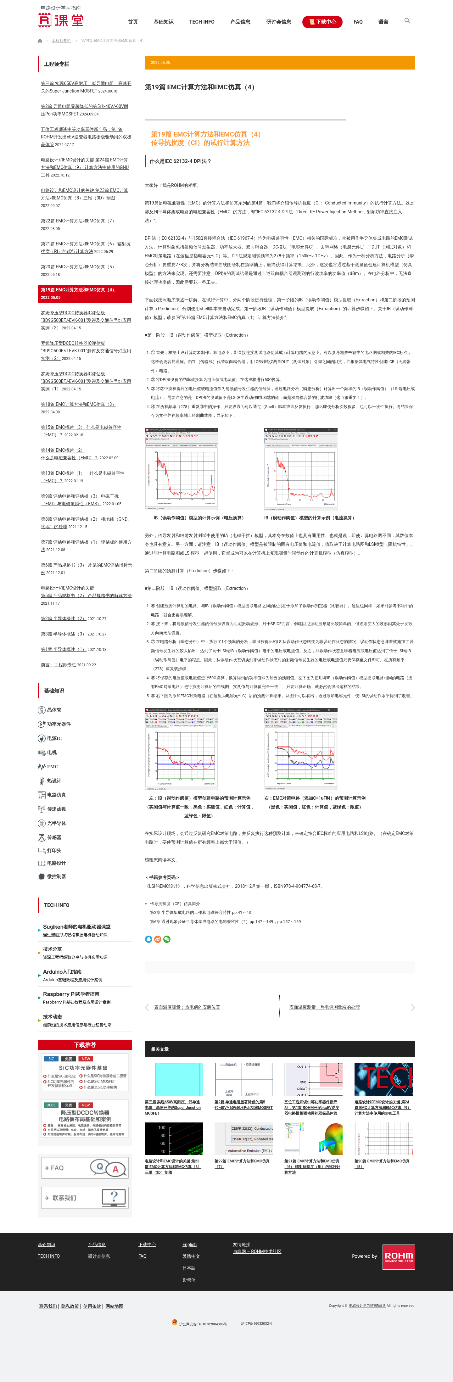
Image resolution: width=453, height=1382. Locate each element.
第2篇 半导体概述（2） (64, 618)
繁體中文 (191, 1256)
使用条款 (92, 1306)
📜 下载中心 (322, 22)
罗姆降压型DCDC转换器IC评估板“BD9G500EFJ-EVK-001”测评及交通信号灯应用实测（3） (86, 320)
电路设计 (52, 863)
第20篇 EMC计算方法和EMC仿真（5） (382, 1164)
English (189, 1244)
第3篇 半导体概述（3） (64, 633)
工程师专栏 (56, 64)
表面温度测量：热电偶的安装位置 (187, 1007)
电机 (47, 753)
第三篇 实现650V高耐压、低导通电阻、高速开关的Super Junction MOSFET (173, 1108)
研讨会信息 (278, 22)
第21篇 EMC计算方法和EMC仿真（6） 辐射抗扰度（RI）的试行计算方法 (312, 1167)
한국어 (189, 1279)
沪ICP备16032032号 (256, 1324)
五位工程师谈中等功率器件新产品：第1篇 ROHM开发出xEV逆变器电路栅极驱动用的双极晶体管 (311, 1108)
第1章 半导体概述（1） (64, 649)
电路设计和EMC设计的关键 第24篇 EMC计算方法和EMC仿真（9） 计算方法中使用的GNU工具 (383, 1108)
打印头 (49, 851)
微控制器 (52, 877)
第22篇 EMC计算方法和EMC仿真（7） (242, 1164)
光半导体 (52, 823)
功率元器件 (54, 724)
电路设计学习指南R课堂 (367, 1306)
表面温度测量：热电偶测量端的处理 (324, 1007)
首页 (133, 22)
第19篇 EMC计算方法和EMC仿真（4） (78, 289)
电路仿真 (52, 795)
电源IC (50, 738)
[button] (407, 22)
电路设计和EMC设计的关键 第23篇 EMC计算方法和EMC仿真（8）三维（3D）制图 (173, 1167)
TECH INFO (202, 22)
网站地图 (114, 1306)
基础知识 (164, 22)
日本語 (189, 1267)
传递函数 (52, 809)
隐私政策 (70, 1306)
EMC (48, 767)
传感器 (49, 837)
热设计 (49, 781)
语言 (383, 22)
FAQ (358, 22)
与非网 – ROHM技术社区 (257, 1251)
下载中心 (147, 1244)
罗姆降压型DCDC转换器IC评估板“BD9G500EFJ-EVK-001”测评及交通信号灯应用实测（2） (86, 351)
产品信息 (240, 22)
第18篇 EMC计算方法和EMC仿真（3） (78, 404)
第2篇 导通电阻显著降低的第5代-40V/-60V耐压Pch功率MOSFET (244, 1105)
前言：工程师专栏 (58, 664)
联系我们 (48, 1306)
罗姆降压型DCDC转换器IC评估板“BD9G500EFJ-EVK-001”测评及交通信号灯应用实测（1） (86, 381)
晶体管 (49, 710)
